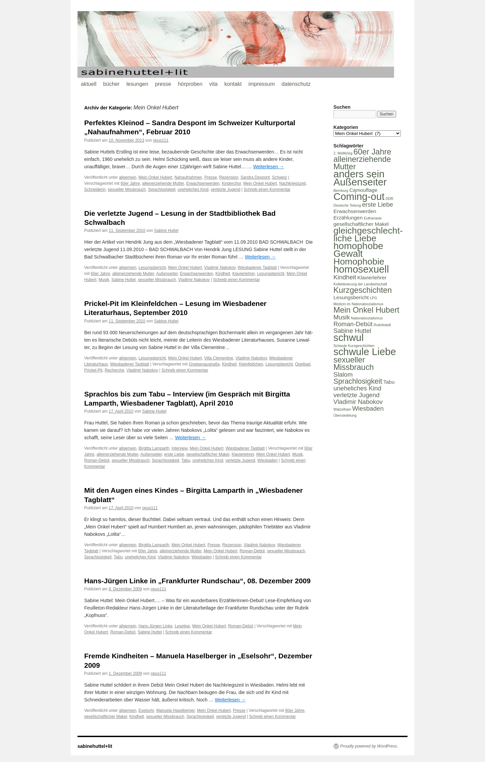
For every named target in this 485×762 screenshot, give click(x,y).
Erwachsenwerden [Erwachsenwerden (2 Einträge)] (354, 211)
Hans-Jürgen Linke (155, 626)
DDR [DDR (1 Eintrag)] (389, 199)
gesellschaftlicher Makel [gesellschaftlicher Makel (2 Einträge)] (361, 224)
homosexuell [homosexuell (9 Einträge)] (361, 269)
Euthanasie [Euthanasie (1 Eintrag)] (373, 218)
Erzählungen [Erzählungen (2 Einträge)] (348, 217)
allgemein (127, 177)
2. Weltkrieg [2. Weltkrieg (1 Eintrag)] (342, 153)
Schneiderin (94, 189)
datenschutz (296, 84)
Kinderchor (231, 183)
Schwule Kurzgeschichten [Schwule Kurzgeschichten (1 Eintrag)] (354, 346)
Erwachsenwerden (203, 183)
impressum (262, 84)
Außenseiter (166, 273)
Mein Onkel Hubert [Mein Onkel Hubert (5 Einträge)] (366, 310)
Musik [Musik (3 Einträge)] (341, 317)
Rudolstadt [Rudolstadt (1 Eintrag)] (382, 325)
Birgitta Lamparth (153, 448)
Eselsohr (146, 710)
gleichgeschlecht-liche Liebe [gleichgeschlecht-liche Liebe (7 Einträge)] (368, 234)
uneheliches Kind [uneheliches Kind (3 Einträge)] (357, 388)
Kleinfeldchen (251, 364)
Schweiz (279, 177)
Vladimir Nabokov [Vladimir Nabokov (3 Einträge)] (358, 401)
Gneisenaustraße (204, 364)
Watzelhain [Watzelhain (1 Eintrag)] (342, 409)
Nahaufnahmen (188, 177)
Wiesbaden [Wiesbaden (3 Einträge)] (368, 408)
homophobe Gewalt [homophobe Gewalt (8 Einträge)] (358, 250)
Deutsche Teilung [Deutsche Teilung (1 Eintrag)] (347, 205)
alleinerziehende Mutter (163, 183)
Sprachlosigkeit (161, 189)
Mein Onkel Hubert (155, 177)
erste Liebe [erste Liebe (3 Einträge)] (377, 204)
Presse (210, 177)
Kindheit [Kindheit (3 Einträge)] (344, 277)
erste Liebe (174, 454)
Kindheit (223, 273)
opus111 (160, 140)
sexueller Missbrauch (127, 189)
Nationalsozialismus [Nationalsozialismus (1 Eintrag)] (367, 318)
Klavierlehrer (243, 273)
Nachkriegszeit (292, 183)
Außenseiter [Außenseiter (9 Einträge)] (360, 181)
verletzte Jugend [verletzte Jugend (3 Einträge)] (356, 395)
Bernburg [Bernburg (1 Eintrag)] (340, 190)
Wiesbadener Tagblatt (257, 267)
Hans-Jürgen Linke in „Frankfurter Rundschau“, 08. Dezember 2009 (197, 581)
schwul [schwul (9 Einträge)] (348, 337)
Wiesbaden (267, 460)
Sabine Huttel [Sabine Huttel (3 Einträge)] (352, 330)
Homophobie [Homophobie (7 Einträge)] (358, 261)
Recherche (114, 370)
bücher (111, 84)
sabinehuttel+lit (94, 746)
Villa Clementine (218, 358)
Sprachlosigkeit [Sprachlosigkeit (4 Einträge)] (357, 381)
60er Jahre (130, 183)
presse (163, 84)
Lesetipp (182, 626)
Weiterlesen (268, 166)
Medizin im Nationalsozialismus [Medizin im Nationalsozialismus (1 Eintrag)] (358, 304)
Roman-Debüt (96, 460)
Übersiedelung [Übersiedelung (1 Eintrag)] (345, 415)
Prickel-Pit (93, 370)
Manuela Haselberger (175, 710)
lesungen (137, 84)
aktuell (88, 84)
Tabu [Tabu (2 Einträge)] (389, 382)
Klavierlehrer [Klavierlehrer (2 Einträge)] (372, 277)
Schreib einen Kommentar (267, 189)
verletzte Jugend (225, 189)
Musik (104, 279)
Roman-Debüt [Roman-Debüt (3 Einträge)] (353, 323)
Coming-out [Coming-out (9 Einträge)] (359, 196)
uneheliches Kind (192, 189)
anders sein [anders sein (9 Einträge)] (359, 173)
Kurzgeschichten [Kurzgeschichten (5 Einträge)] (362, 290)
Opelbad (302, 364)
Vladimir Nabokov (219, 267)
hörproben (190, 84)
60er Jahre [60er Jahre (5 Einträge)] (372, 151)
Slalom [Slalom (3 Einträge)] (343, 374)
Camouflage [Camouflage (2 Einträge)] (363, 190)
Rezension (228, 177)
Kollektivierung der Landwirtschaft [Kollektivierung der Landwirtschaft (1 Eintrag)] (360, 284)
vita (213, 84)
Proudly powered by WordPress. (369, 746)
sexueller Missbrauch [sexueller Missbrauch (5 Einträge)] (353, 363)
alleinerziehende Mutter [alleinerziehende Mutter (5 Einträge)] (362, 163)
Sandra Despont (255, 177)
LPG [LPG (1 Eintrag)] (373, 298)
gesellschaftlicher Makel (208, 454)
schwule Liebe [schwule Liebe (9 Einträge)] (364, 351)
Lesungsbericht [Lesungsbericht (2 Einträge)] (351, 297)
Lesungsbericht (152, 267)
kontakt (233, 84)
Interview (179, 448)
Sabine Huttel (166, 230)
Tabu (186, 460)
